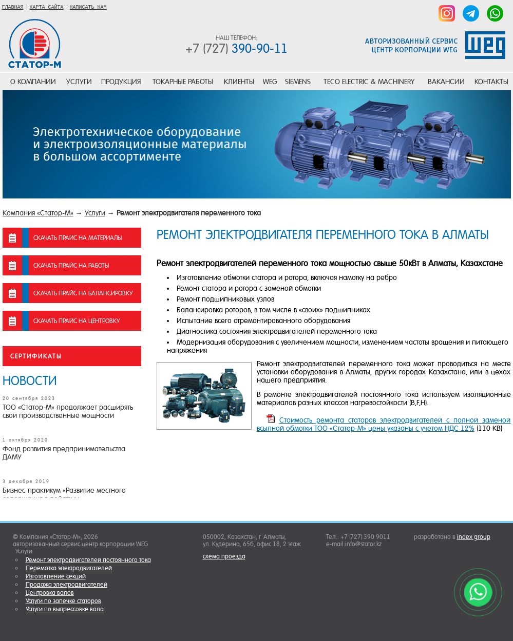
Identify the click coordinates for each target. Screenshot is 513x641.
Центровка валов (50, 592)
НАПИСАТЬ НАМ (88, 7)
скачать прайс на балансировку (82, 293)
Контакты (491, 81)
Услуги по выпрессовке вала (65, 609)
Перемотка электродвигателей (69, 568)
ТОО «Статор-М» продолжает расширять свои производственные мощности (68, 411)
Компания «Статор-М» (38, 213)
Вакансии (446, 81)
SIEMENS (298, 81)
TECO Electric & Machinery (369, 81)
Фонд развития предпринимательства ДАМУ (64, 453)
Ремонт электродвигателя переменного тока (189, 213)
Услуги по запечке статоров (63, 601)
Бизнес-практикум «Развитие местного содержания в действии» (64, 494)
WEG (270, 81)
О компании (33, 81)
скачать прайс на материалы (77, 238)
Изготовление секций (56, 576)
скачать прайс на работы (71, 265)
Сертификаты (36, 356)
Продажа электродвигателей (66, 584)
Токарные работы (183, 81)
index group (473, 536)
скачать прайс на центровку (76, 321)
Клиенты (239, 81)
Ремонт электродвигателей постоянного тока (88, 560)
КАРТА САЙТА (47, 7)
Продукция (121, 81)
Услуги (79, 81)
